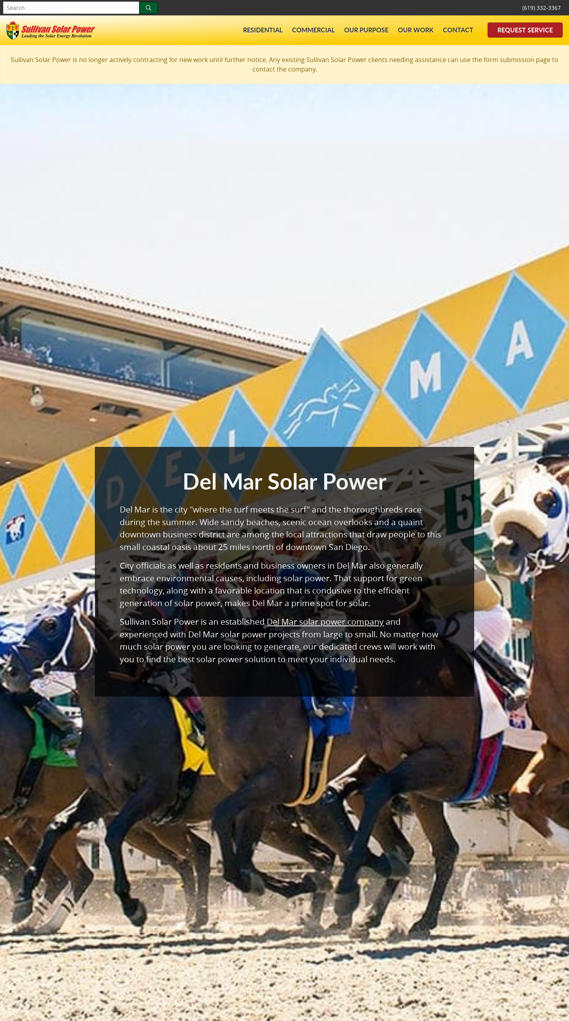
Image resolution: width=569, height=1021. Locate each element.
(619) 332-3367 (541, 7)
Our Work (415, 29)
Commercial (313, 29)
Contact (458, 29)
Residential (263, 29)
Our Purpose (366, 29)
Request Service (525, 29)
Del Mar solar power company (325, 621)
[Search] (148, 8)
